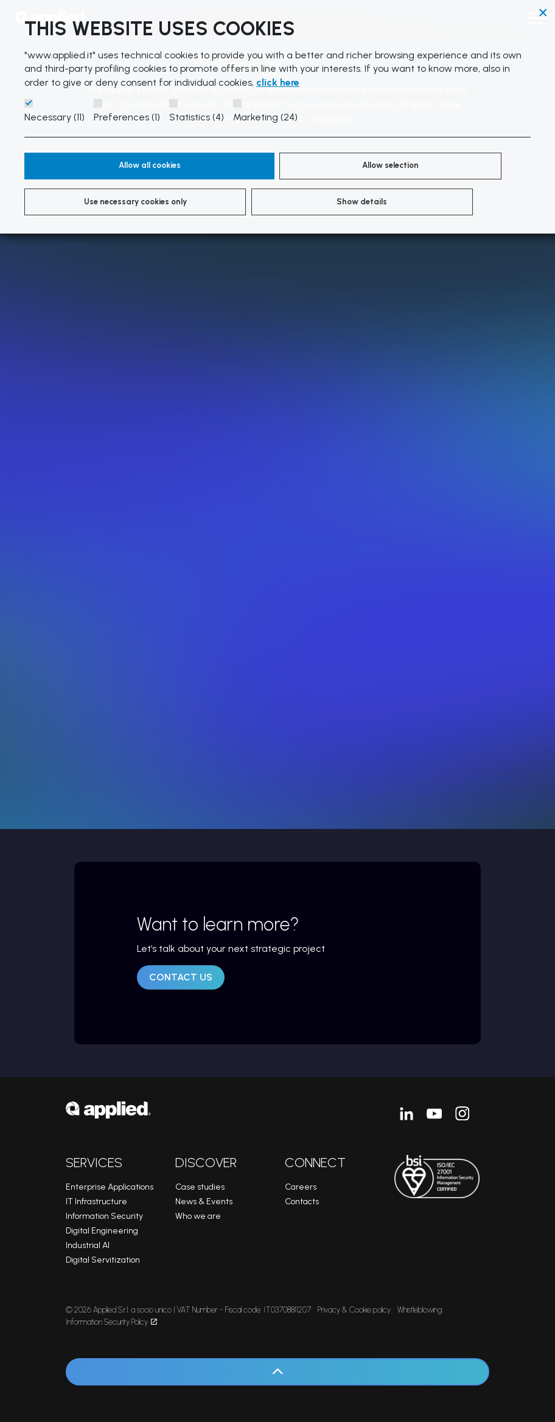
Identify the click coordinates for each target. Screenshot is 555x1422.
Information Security (104, 1216)
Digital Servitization (103, 1260)
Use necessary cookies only (328, 174)
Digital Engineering (102, 1231)
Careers (300, 1187)
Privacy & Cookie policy (354, 1309)
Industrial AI (88, 1245)
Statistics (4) (196, 117)
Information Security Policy (111, 1322)
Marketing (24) (265, 117)
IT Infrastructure (96, 1201)
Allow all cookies (95, 165)
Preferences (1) (127, 117)
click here (277, 82)
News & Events (203, 1201)
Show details (434, 165)
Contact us (181, 977)
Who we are (198, 1216)
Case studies (200, 1187)
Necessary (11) (54, 117)
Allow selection (222, 165)
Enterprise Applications (109, 1187)
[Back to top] (277, 1372)
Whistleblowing (419, 1309)
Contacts (302, 1201)
